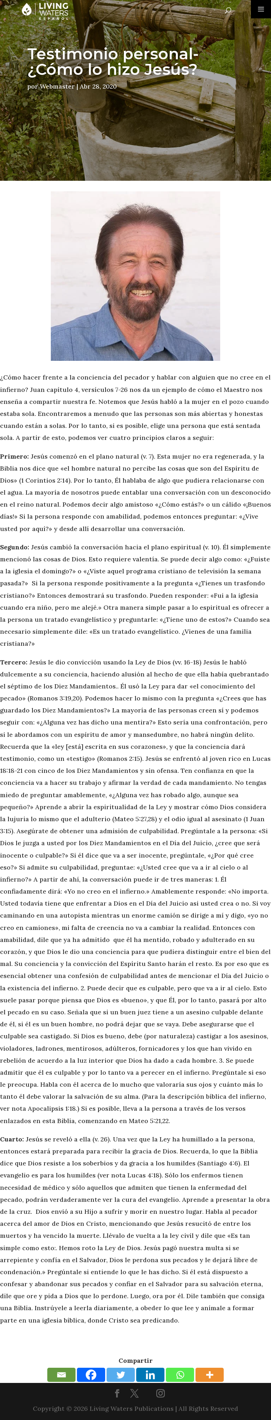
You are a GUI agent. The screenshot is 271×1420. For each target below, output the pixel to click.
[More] (209, 1375)
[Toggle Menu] (261, 9)
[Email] (61, 1375)
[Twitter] (121, 1375)
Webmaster (57, 86)
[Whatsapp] (180, 1375)
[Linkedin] (150, 1375)
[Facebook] (91, 1375)
